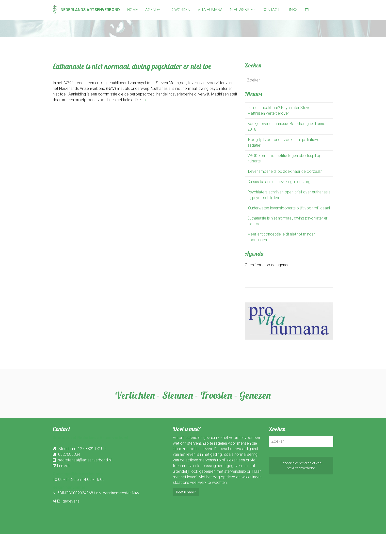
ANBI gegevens (66, 501)
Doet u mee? (186, 492)
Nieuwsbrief (242, 9)
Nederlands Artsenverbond (86, 9)
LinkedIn (64, 465)
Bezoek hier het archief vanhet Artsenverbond (301, 465)
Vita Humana (210, 9)
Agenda (152, 9)
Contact (270, 9)
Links (292, 9)
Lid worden (179, 9)
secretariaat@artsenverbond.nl (85, 460)
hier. (146, 99)
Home (132, 9)
